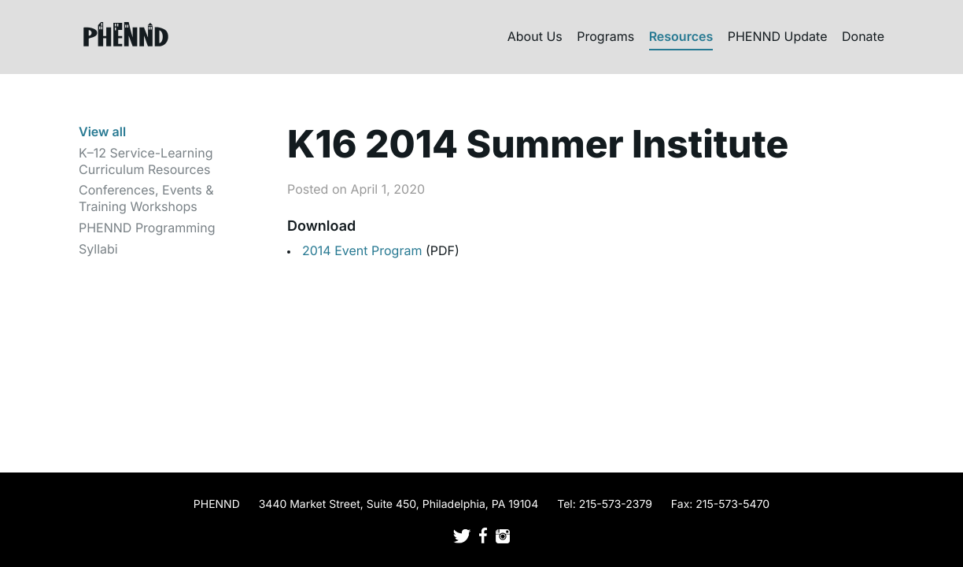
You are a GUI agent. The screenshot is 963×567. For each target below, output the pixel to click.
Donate (863, 36)
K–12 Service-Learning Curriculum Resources (145, 161)
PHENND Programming (147, 227)
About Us (535, 36)
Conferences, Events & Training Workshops (146, 198)
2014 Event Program (364, 250)
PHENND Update (778, 36)
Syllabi (98, 249)
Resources (681, 36)
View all (102, 131)
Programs (605, 36)
